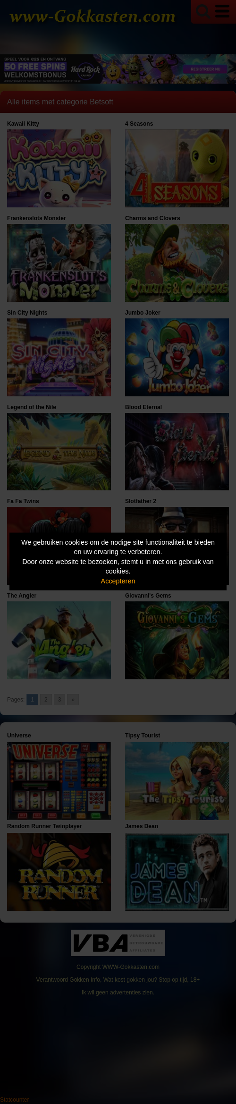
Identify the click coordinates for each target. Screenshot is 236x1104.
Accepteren (118, 580)
